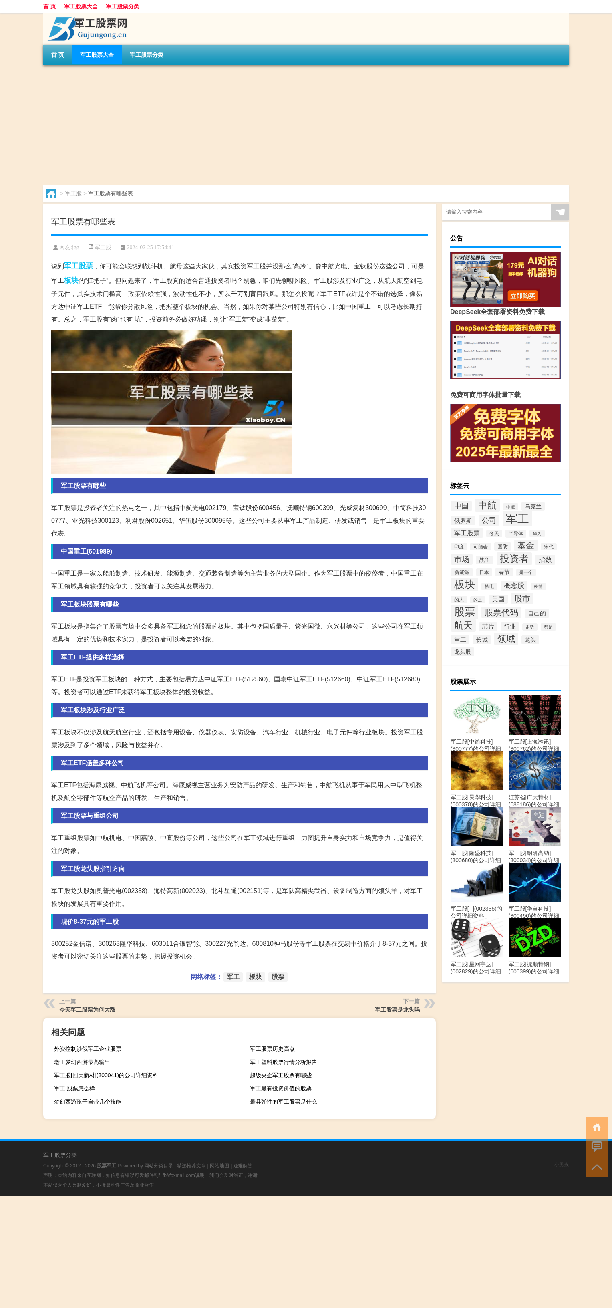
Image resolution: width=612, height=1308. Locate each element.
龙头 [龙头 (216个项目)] (530, 640)
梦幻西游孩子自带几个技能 (87, 1101)
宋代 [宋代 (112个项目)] (549, 546)
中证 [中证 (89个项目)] (510, 506)
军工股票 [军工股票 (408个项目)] (467, 532)
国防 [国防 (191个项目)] (502, 547)
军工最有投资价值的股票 (281, 1088)
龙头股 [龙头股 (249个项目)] (462, 652)
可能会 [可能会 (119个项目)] (480, 546)
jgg (75, 247)
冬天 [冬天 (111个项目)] (494, 533)
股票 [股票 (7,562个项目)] (464, 612)
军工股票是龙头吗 (397, 1009)
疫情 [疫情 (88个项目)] (538, 586)
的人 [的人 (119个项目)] (459, 599)
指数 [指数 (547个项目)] (545, 560)
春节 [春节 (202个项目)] (504, 572)
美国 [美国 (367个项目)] (498, 599)
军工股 (73, 193)
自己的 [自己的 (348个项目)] (537, 613)
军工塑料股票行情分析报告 (283, 1062)
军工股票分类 (122, 6)
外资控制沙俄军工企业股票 (87, 1049)
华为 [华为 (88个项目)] (537, 533)
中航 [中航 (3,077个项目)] (487, 505)
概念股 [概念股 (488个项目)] (514, 586)
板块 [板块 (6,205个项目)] (464, 584)
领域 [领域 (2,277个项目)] (506, 639)
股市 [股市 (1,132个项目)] (522, 598)
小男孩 (561, 1164)
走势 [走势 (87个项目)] (529, 627)
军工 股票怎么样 (74, 1088)
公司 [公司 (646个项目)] (489, 520)
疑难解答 (242, 1166)
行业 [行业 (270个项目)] (510, 626)
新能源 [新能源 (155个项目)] (462, 572)
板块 (71, 280)
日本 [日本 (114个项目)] (484, 572)
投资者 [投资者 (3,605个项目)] (514, 559)
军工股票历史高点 (272, 1049)
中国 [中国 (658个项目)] (461, 506)
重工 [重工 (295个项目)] (460, 639)
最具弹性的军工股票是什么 (283, 1101)
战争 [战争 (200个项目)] (484, 560)
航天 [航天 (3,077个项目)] (463, 625)
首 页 (49, 6)
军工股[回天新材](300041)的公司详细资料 (106, 1075)
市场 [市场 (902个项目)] (461, 559)
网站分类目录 (158, 1166)
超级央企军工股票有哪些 (281, 1075)
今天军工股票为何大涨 (87, 1009)
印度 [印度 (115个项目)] (459, 546)
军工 (71, 266)
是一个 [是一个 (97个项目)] (526, 572)
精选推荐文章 (191, 1166)
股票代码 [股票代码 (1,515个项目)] (501, 612)
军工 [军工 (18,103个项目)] (517, 518)
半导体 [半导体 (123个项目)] (516, 533)
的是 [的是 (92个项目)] (477, 599)
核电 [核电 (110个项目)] (489, 586)
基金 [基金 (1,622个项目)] (525, 545)
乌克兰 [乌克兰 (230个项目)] (533, 506)
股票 (86, 266)
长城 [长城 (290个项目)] (482, 640)
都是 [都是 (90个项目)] (548, 627)
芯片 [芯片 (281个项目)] (488, 626)
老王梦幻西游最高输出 (82, 1062)
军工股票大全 (81, 6)
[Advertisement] (283, 125)
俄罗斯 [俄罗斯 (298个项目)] (463, 520)
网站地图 (219, 1166)
